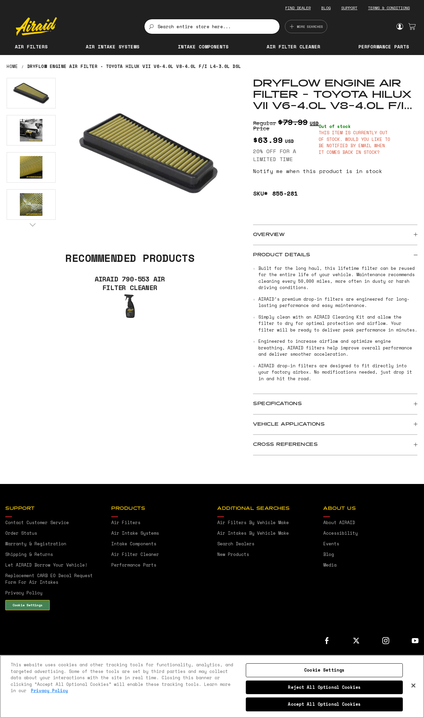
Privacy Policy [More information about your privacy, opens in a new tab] (49, 690)
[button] (31, 93)
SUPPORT (349, 8)
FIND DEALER (298, 8)
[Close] (413, 685)
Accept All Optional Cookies (324, 704)
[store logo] (76, 26)
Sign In (399, 26)
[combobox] (212, 26)
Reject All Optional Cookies (324, 687)
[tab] (335, 235)
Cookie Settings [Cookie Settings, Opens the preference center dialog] (324, 670)
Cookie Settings (27, 605)
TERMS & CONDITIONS (389, 8)
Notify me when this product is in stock (317, 171)
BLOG (326, 8)
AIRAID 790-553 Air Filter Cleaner (130, 283)
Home (12, 66)
